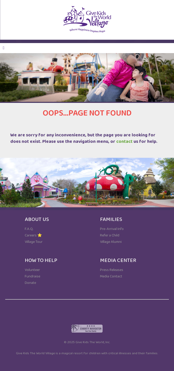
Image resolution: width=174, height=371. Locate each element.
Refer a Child (109, 235)
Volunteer (32, 270)
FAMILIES (111, 219)
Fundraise (32, 276)
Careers (31, 235)
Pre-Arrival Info (112, 229)
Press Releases (111, 270)
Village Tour (34, 242)
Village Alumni (111, 242)
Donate (30, 283)
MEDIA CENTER (118, 260)
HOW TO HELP (41, 260)
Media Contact (111, 276)
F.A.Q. (29, 229)
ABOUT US (37, 219)
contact (124, 141)
